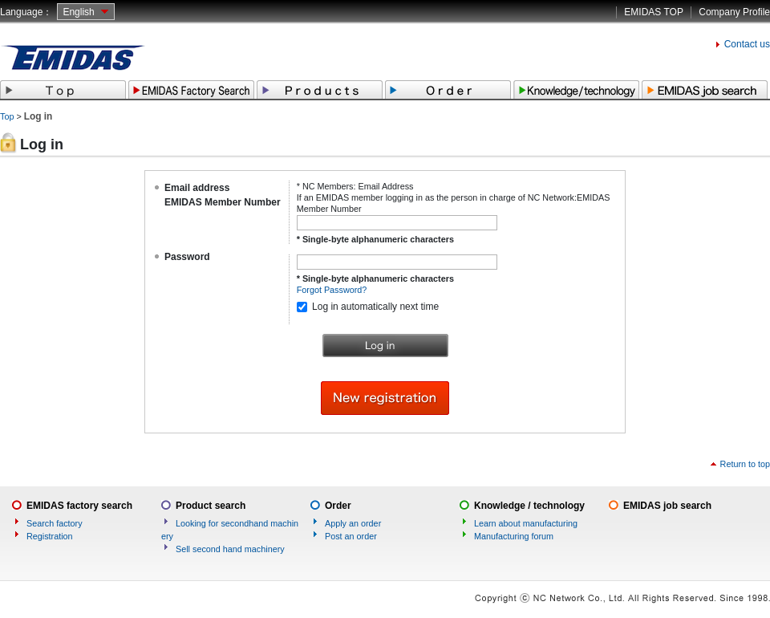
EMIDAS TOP (653, 12)
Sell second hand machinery (230, 549)
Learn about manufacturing (526, 523)
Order (338, 505)
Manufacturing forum (513, 536)
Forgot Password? (332, 290)
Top (7, 116)
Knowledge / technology (529, 505)
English (78, 12)
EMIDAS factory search (79, 505)
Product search (210, 505)
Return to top (745, 464)
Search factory (54, 523)
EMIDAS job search (667, 505)
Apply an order (353, 523)
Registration (49, 536)
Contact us (747, 44)
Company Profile (734, 12)
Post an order (351, 536)
